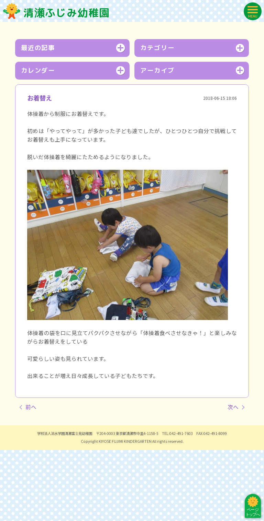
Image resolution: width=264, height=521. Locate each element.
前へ (30, 478)
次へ (233, 478)
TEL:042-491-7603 (177, 504)
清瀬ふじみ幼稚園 (56, 12)
